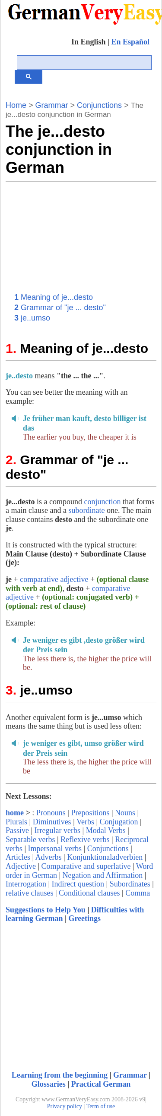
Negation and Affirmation (103, 875)
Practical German (100, 1084)
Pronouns (51, 812)
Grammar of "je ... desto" (60, 307)
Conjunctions (98, 105)
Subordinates (130, 884)
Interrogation (26, 884)
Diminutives (52, 821)
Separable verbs (30, 839)
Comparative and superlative (86, 866)
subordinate (86, 510)
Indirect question (78, 884)
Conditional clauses (89, 893)
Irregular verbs (57, 830)
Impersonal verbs (55, 848)
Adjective (21, 866)
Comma (137, 893)
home (15, 812)
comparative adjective (54, 579)
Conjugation (119, 821)
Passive (17, 830)
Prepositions (90, 812)
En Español (130, 42)
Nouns (125, 812)
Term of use (100, 1106)
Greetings (84, 918)
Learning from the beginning (60, 1075)
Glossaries (49, 1084)
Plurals (16, 821)
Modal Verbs (106, 830)
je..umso (32, 318)
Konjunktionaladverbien (105, 857)
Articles (18, 857)
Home (16, 105)
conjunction (102, 501)
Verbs (85, 821)
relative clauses (29, 893)
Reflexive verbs (84, 839)
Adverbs (48, 857)
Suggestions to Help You (46, 909)
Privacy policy (64, 1106)
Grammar (51, 105)
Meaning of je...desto (53, 297)
